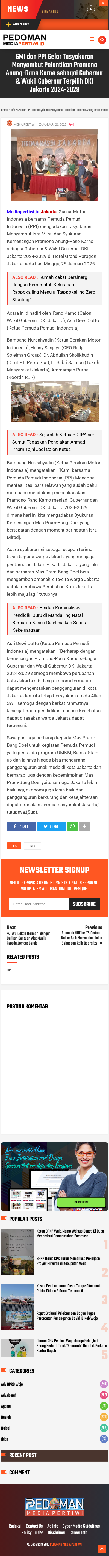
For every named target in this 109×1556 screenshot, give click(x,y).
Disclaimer (56, 1533)
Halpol (5, 1428)
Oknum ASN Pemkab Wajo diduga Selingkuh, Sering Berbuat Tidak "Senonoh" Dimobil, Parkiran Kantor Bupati (72, 1346)
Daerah (6, 1417)
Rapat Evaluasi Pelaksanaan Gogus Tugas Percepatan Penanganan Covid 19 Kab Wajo (67, 1316)
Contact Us (34, 1527)
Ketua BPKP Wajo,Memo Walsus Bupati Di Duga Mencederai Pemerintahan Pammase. (70, 1234)
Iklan (4, 1439)
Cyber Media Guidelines (81, 1527)
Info (32, 846)
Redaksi (15, 1527)
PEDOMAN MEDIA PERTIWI (66, 1544)
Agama (6, 1406)
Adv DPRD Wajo (12, 1384)
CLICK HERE (81, 1202)
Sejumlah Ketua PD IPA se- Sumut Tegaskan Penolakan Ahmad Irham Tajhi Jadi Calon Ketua (53, 442)
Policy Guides (32, 1533)
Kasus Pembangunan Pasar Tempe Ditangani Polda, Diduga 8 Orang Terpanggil (68, 1289)
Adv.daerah (9, 1395)
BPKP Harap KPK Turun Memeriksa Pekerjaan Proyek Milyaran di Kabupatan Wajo (68, 1261)
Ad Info (52, 1527)
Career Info (78, 1533)
